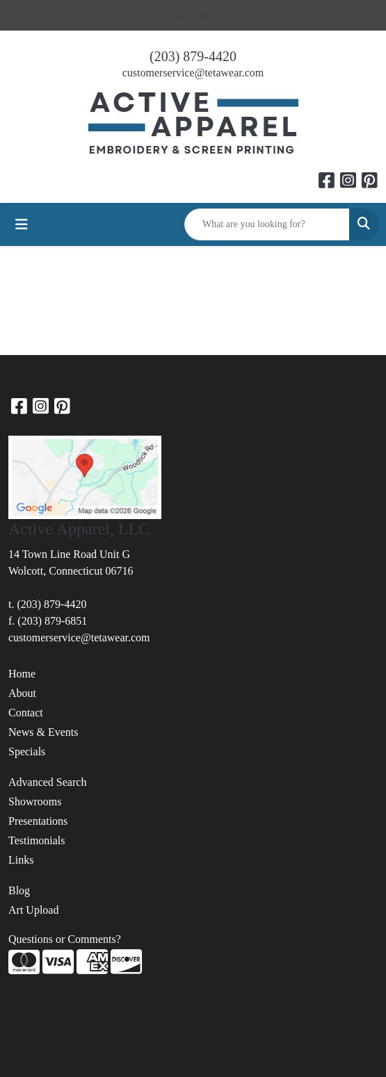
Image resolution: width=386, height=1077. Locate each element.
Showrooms (34, 801)
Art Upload (33, 910)
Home (21, 674)
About (22, 693)
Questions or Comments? (64, 939)
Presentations (37, 821)
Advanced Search (47, 782)
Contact (25, 712)
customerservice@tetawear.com (193, 73)
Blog (19, 890)
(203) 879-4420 (193, 56)
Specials (26, 751)
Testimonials (36, 840)
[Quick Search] (267, 224)
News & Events (43, 732)
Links (20, 860)
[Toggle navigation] (21, 224)
